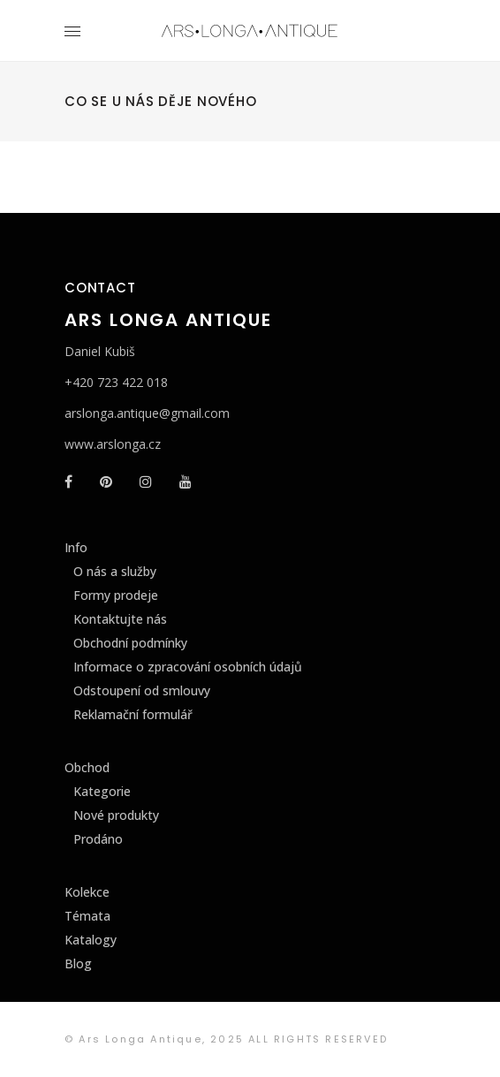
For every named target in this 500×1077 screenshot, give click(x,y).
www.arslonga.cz (112, 444)
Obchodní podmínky (130, 642)
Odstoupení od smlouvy (141, 690)
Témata (87, 915)
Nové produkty (116, 815)
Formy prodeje (115, 595)
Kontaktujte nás (120, 619)
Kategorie (102, 791)
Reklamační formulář (133, 714)
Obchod (87, 767)
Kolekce (87, 892)
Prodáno (98, 839)
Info (75, 547)
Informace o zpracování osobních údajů (187, 666)
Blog (78, 963)
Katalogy (90, 939)
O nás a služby (114, 571)
